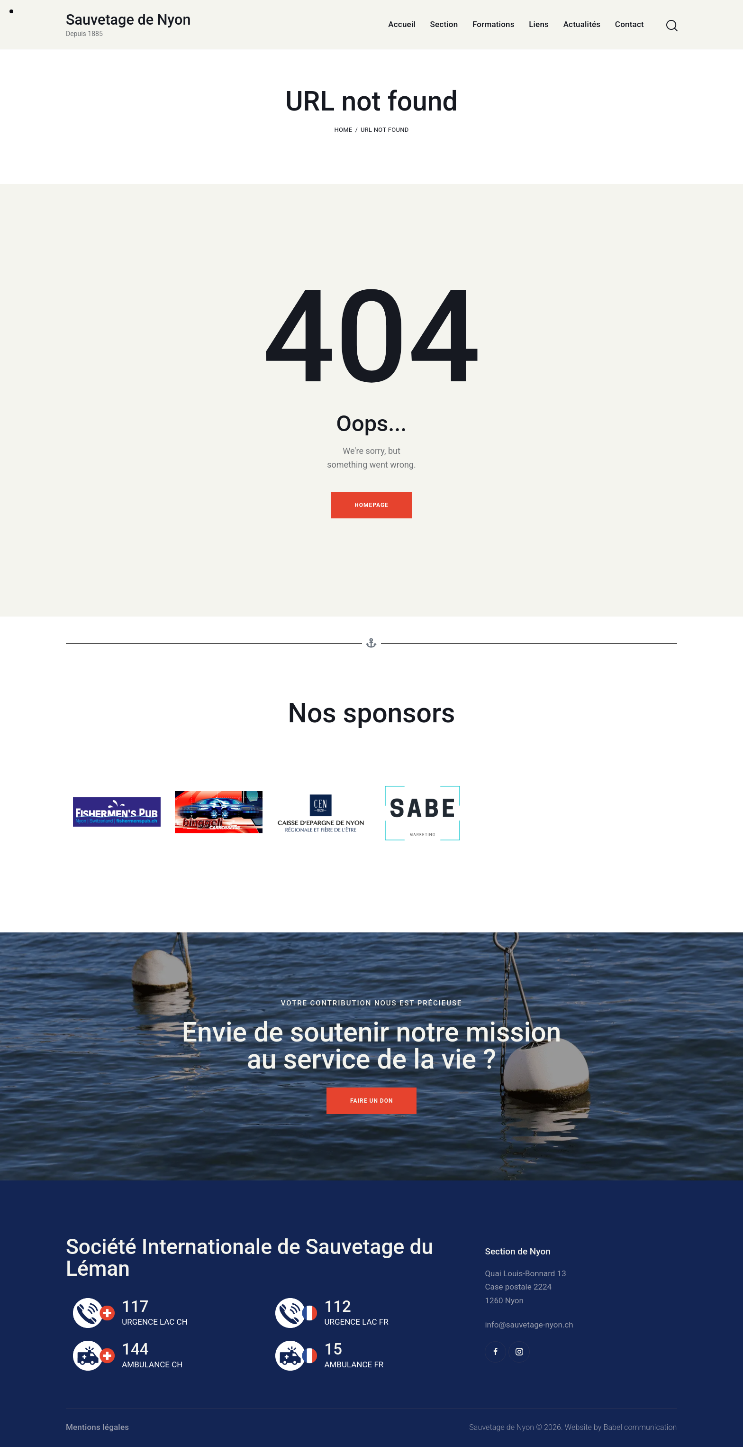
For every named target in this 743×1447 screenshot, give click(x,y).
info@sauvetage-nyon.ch (529, 1324)
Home (343, 129)
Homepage (371, 505)
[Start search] (671, 26)
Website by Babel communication (621, 1427)
